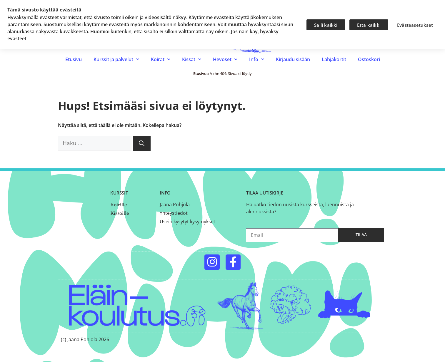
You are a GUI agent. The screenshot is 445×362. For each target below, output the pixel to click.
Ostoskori (369, 59)
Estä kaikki (369, 25)
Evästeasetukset (415, 25)
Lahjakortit (334, 59)
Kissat (191, 59)
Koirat (160, 59)
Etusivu (73, 59)
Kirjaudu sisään (293, 59)
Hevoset (225, 59)
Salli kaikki (325, 25)
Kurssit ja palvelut (116, 59)
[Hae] (142, 143)
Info (256, 59)
